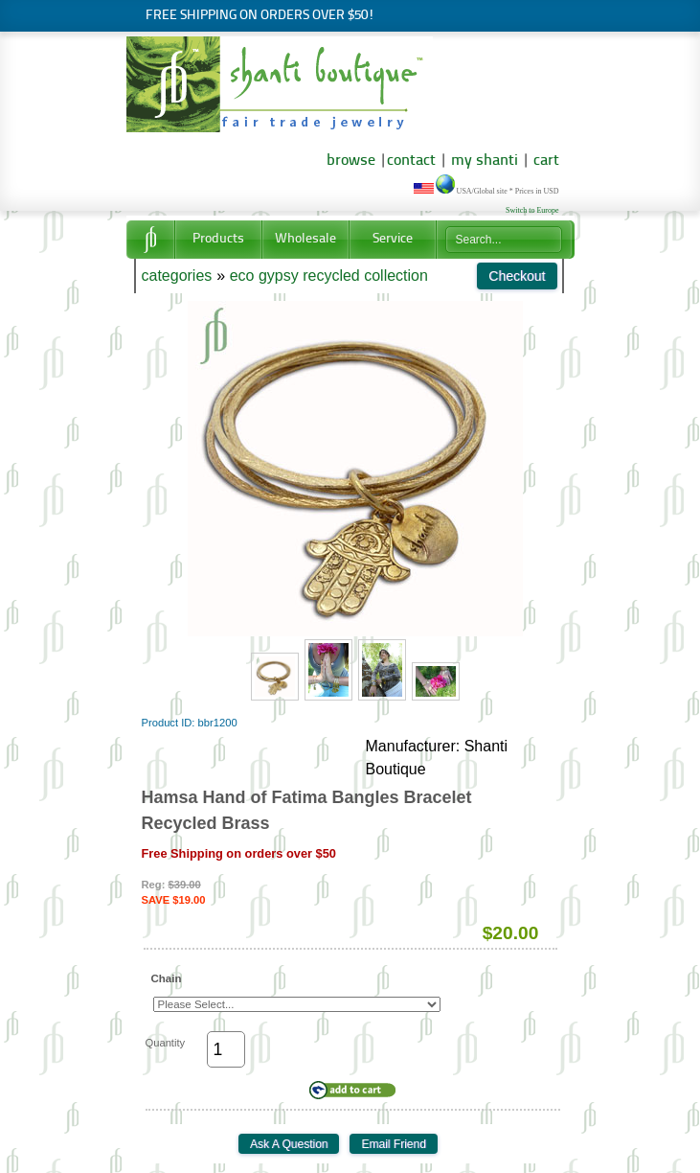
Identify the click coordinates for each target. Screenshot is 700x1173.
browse (351, 161)
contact (411, 161)
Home (150, 239)
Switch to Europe (532, 210)
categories (177, 275)
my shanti (482, 161)
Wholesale (305, 239)
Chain (166, 978)
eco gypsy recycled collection (329, 275)
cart (546, 161)
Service (393, 239)
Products (218, 239)
